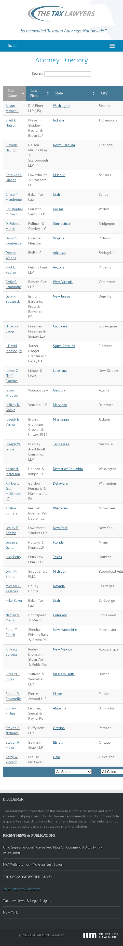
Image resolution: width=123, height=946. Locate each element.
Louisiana (60, 370)
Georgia (59, 390)
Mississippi (61, 419)
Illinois (58, 742)
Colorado (60, 615)
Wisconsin (60, 508)
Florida (58, 542)
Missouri (59, 175)
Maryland (60, 404)
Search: (61, 73)
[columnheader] (14, 93)
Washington (61, 105)
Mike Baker (14, 600)
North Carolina (64, 145)
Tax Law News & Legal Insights (27, 900)
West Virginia (63, 281)
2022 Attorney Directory (21, 889)
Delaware (60, 483)
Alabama (59, 708)
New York (60, 527)
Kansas (58, 209)
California (60, 326)
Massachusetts (64, 674)
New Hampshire (65, 629)
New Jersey (62, 296)
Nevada (59, 586)
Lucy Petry (13, 557)
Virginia (58, 238)
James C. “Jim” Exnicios (12, 375)
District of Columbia (68, 468)
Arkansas (59, 252)
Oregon (59, 728)
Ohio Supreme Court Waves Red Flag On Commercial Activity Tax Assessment (52, 850)
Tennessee (61, 444)
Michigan (59, 571)
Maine (57, 693)
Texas (57, 557)
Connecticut (61, 223)
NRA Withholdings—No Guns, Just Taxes (33, 864)
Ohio (56, 757)
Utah (56, 194)
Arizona (58, 267)
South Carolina (64, 345)
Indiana (58, 120)
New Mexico (62, 649)
